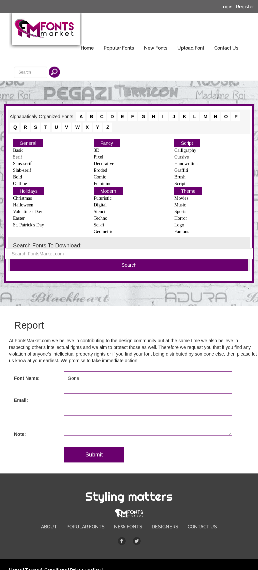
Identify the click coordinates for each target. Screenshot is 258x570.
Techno (100, 218)
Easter (19, 218)
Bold (17, 176)
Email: (21, 400)
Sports (180, 211)
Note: (20, 434)
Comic (100, 176)
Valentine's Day (27, 211)
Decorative (104, 163)
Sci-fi (99, 224)
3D (96, 150)
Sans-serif (22, 163)
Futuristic (103, 198)
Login (226, 6)
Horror (180, 218)
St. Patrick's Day (28, 224)
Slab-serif (22, 170)
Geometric (103, 231)
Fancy (106, 143)
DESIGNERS (165, 526)
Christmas (22, 198)
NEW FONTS (128, 526)
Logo (179, 224)
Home (87, 48)
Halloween (23, 204)
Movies (181, 198)
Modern (108, 191)
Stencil (100, 211)
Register (245, 6)
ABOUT (49, 526)
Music (180, 204)
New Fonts (155, 48)
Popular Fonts (119, 48)
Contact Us (226, 48)
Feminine (102, 183)
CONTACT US (202, 526)
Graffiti (181, 170)
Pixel (98, 156)
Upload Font (190, 48)
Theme (188, 191)
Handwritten (186, 163)
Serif (17, 156)
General (28, 143)
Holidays (29, 191)
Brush (179, 176)
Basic (18, 150)
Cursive (181, 156)
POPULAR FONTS (85, 526)
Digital (100, 204)
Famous (181, 231)
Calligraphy (185, 150)
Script (187, 143)
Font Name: (27, 378)
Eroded (100, 170)
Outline (20, 183)
